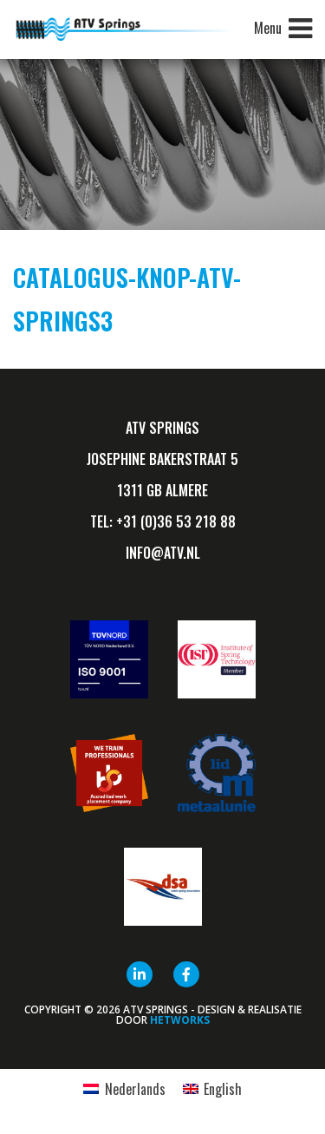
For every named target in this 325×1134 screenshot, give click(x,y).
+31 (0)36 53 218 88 (176, 521)
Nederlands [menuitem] (135, 1088)
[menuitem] (124, 1088)
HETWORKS (180, 1020)
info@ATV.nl (163, 552)
